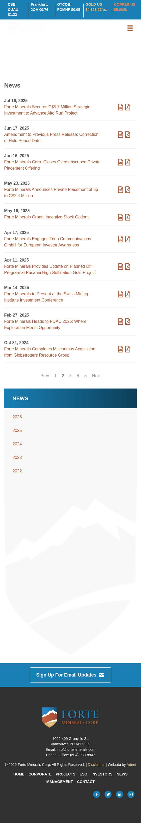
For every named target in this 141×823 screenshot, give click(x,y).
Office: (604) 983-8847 (77, 755)
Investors (102, 774)
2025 (17, 430)
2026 (17, 417)
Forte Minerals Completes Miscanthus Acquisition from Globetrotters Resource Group (49, 352)
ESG (83, 774)
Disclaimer (96, 764)
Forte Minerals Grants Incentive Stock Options (46, 217)
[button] (130, 28)
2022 (17, 471)
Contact (86, 782)
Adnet (131, 764)
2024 (17, 444)
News (122, 774)
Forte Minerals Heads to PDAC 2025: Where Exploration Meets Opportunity (45, 324)
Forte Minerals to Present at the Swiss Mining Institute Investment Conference (46, 297)
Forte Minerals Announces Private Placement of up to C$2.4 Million (51, 192)
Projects (65, 774)
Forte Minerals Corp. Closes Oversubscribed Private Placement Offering (52, 165)
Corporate (39, 774)
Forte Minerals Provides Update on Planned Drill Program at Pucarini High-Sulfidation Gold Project (50, 269)
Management (59, 782)
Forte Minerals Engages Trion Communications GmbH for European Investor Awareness (47, 242)
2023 (17, 457)
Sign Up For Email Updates (70, 675)
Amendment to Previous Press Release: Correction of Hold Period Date (51, 137)
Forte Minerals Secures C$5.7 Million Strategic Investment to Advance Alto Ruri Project (47, 110)
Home (18, 774)
